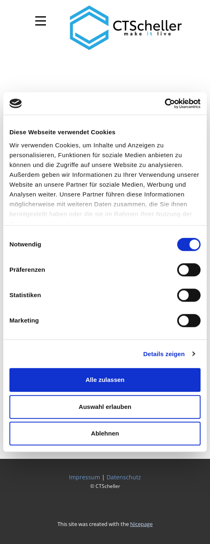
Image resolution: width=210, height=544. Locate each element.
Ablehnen (105, 433)
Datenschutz (124, 477)
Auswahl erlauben (105, 406)
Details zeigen (164, 353)
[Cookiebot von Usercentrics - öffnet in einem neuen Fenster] (165, 103)
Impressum (84, 477)
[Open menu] (40, 21)
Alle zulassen (104, 379)
